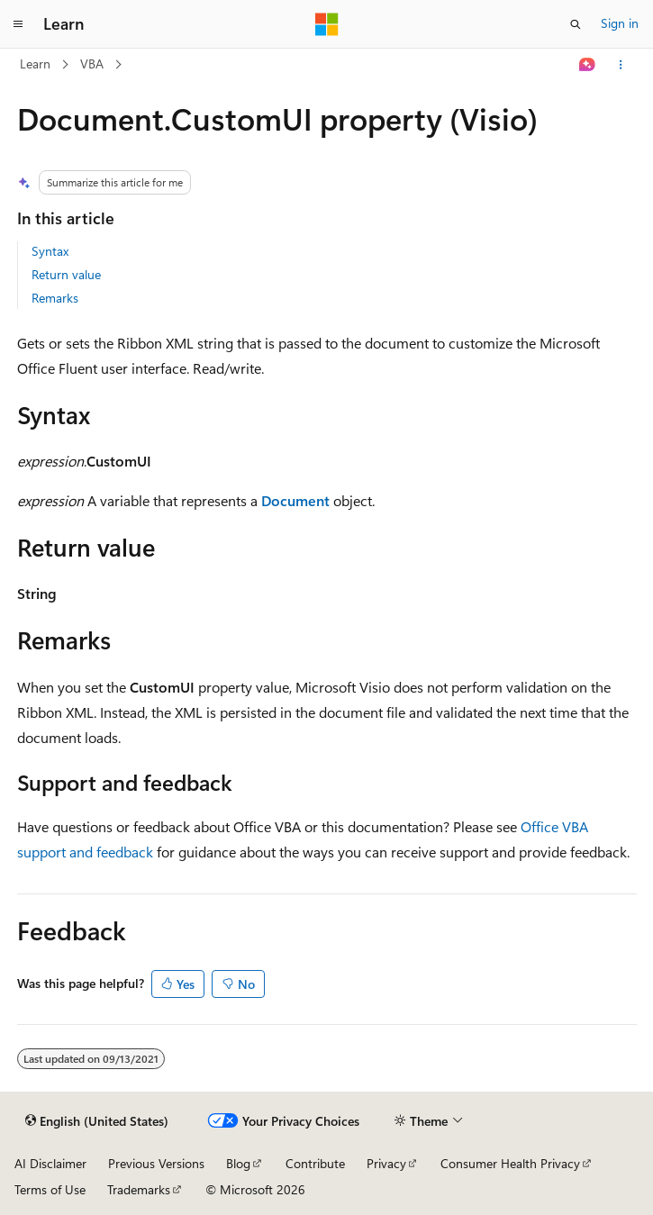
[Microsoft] (327, 24)
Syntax (50, 250)
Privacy (386, 1163)
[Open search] (576, 24)
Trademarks (138, 1189)
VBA (92, 63)
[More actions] (620, 64)
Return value (66, 274)
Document (295, 500)
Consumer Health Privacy (510, 1163)
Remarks (55, 297)
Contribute (315, 1163)
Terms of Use (50, 1189)
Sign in (620, 23)
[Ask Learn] (586, 64)
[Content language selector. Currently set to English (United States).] (96, 1121)
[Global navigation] (18, 24)
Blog (238, 1163)
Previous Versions (156, 1163)
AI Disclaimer (50, 1163)
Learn (35, 63)
